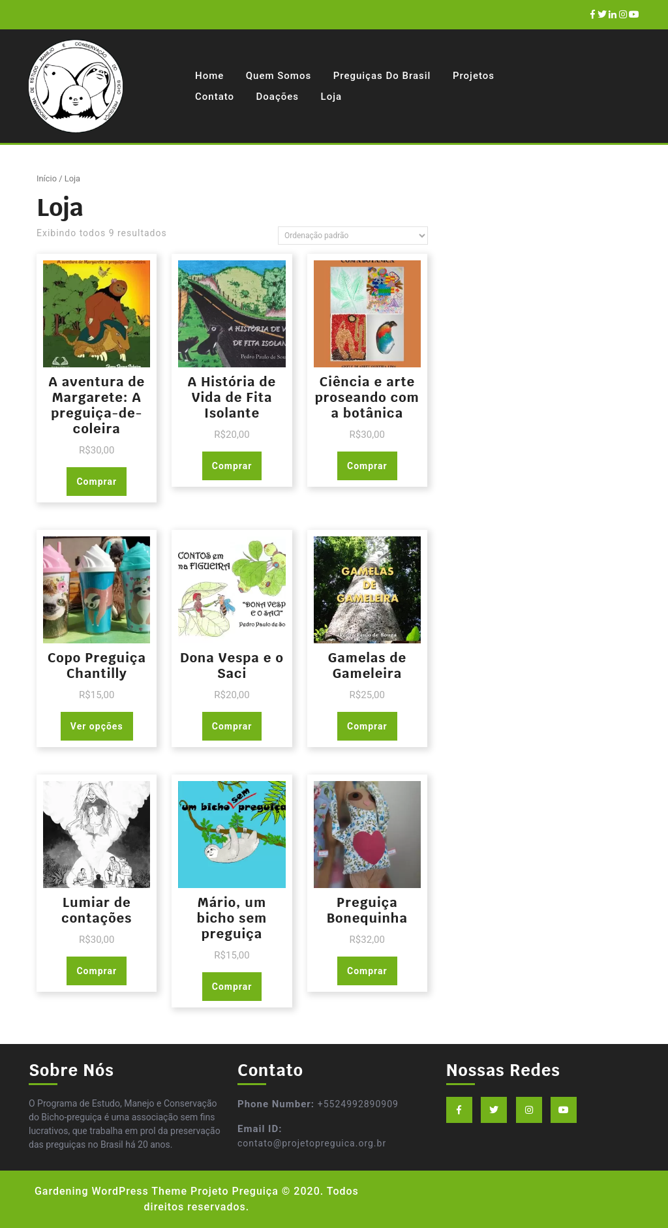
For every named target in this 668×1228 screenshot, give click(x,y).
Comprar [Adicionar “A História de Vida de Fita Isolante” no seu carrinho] (232, 466)
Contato (214, 96)
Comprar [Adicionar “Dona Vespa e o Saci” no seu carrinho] (232, 726)
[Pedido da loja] (353, 235)
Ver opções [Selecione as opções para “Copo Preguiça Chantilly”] (96, 726)
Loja (331, 96)
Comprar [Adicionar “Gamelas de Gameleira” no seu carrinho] (367, 726)
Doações (277, 96)
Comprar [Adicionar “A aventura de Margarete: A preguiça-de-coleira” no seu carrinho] (96, 481)
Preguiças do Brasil (382, 76)
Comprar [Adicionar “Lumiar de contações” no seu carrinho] (96, 971)
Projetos (473, 76)
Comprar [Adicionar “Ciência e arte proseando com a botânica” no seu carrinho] (367, 466)
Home (209, 76)
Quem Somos (278, 76)
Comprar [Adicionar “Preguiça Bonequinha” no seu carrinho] (367, 971)
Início (47, 178)
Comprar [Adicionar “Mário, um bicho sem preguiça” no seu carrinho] (232, 986)
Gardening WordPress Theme (111, 1191)
